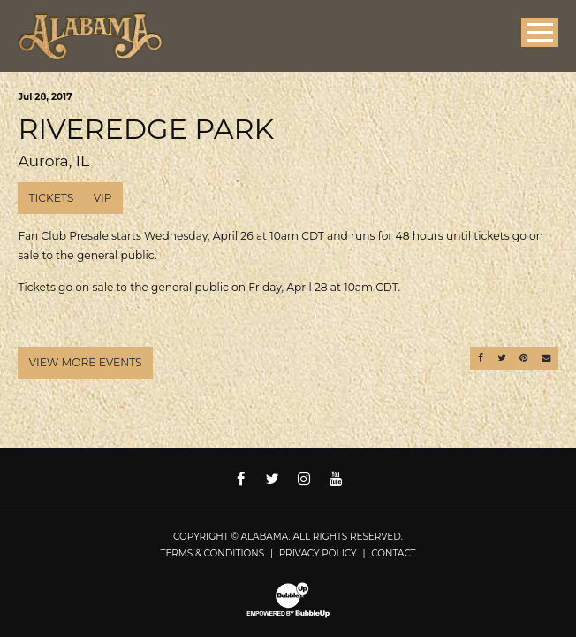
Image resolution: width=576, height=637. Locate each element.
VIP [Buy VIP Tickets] (103, 197)
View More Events (85, 362)
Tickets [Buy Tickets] (51, 197)
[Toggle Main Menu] (539, 32)
